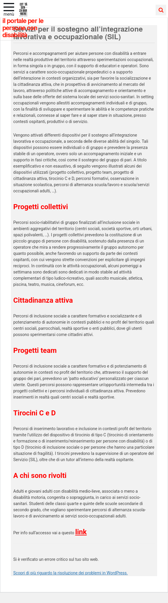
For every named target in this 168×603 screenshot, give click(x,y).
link (81, 532)
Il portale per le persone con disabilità (22, 27)
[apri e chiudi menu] (9, 6)
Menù (9, 14)
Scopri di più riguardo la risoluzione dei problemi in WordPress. (70, 573)
